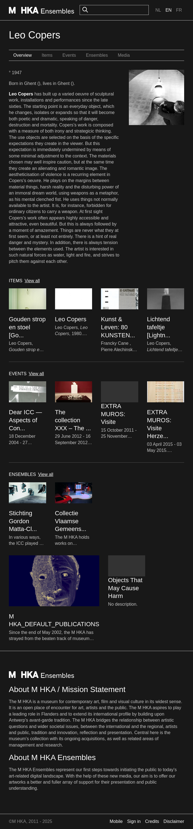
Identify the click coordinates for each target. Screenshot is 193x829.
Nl (158, 10)
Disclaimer (173, 821)
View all (32, 280)
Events (69, 55)
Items (47, 55)
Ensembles (97, 55)
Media (124, 55)
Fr (179, 10)
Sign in (134, 821)
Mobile (116, 821)
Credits (152, 821)
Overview (22, 55)
